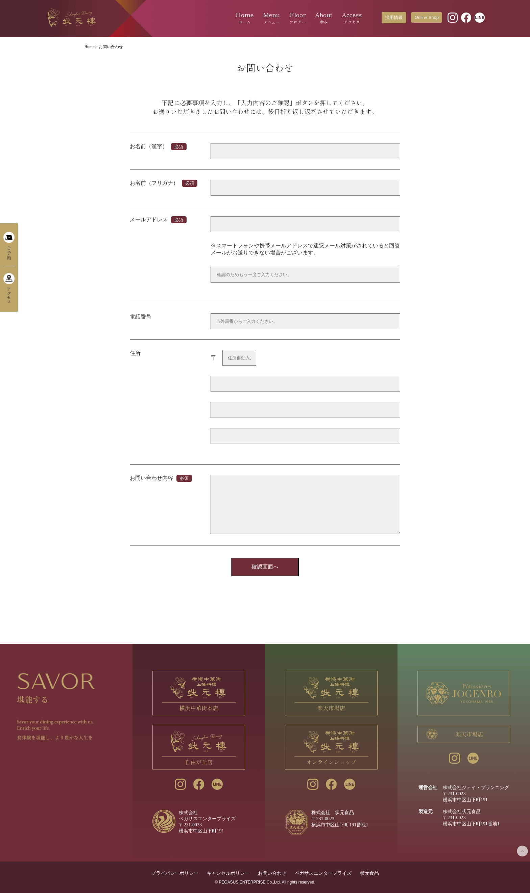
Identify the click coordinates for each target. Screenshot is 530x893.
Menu (271, 17)
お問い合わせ (272, 873)
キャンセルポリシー (228, 873)
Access (352, 17)
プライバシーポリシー (174, 873)
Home (245, 17)
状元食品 (369, 873)
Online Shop (426, 17)
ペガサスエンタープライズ (323, 873)
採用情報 (394, 17)
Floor (297, 17)
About (323, 17)
